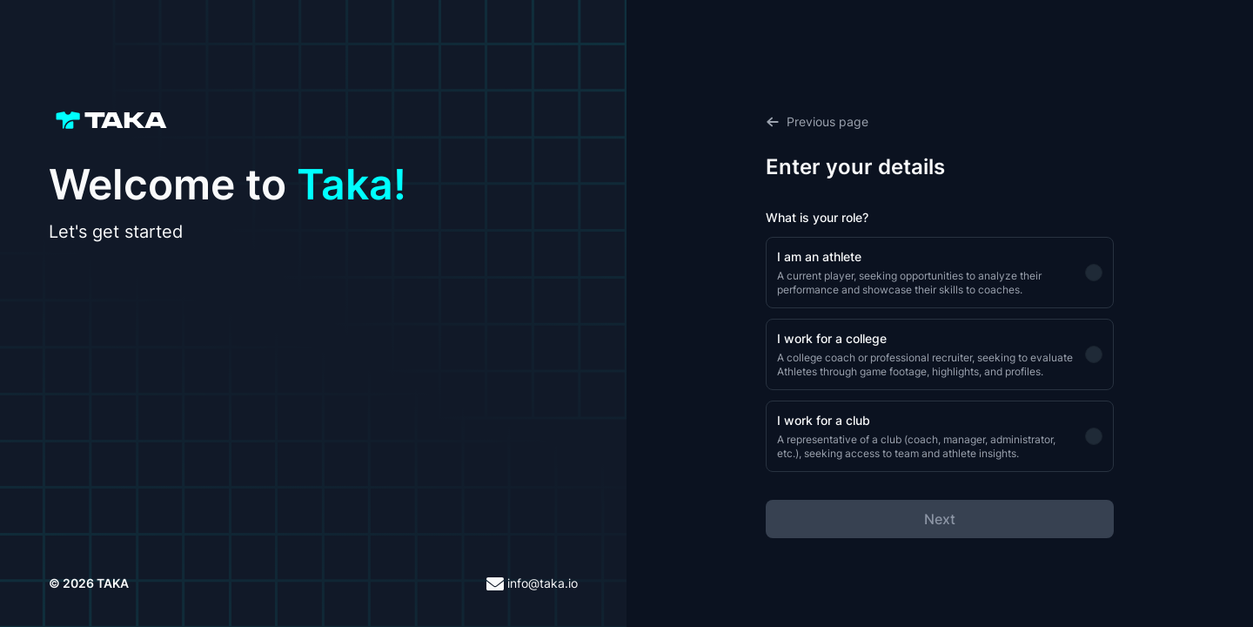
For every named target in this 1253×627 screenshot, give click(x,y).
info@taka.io (532, 583)
